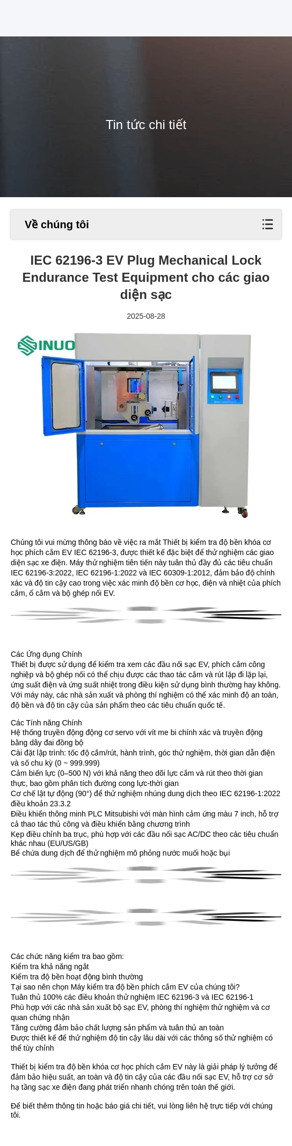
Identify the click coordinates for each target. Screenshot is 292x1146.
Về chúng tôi (57, 224)
